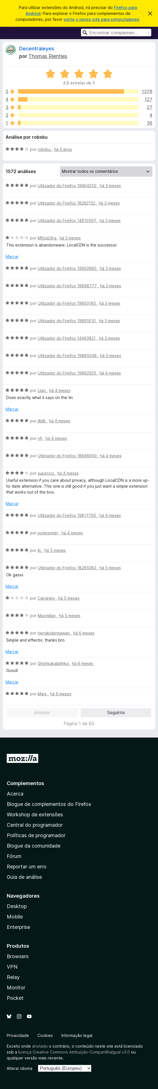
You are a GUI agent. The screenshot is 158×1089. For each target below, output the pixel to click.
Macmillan (47, 615)
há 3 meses (110, 185)
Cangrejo (47, 598)
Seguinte (116, 712)
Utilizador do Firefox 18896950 (68, 455)
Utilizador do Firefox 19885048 (68, 355)
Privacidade (18, 1035)
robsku (45, 149)
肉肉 (42, 420)
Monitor (16, 988)
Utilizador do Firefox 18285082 (67, 567)
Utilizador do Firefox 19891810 (67, 320)
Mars (43, 693)
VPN (12, 967)
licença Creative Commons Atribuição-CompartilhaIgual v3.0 (74, 1052)
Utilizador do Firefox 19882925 (67, 373)
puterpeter (48, 532)
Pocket (15, 998)
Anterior (42, 712)
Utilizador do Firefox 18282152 (67, 203)
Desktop (17, 906)
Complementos (25, 783)
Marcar (12, 256)
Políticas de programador (36, 835)
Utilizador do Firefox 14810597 (67, 220)
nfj (40, 438)
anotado (40, 1046)
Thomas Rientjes (47, 56)
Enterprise (18, 927)
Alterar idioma (19, 1068)
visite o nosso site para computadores (101, 19)
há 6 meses (83, 633)
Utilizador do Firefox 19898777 (68, 285)
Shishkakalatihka (54, 663)
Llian (42, 390)
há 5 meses (55, 550)
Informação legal (76, 1035)
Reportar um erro (26, 867)
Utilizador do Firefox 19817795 (67, 515)
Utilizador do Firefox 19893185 (67, 303)
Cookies (45, 1035)
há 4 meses (110, 373)
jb (40, 550)
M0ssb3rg (47, 238)
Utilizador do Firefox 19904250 (68, 185)
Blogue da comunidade (33, 846)
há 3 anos (63, 149)
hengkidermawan (54, 633)
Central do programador (35, 825)
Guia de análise (24, 877)
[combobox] (116, 32)
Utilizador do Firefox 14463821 (67, 338)
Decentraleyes (36, 48)
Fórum (14, 856)
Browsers (18, 956)
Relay (13, 977)
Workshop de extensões (35, 814)
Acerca (15, 794)
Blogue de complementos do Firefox (49, 804)
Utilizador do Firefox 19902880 (68, 268)
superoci (46, 473)
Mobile (15, 917)
